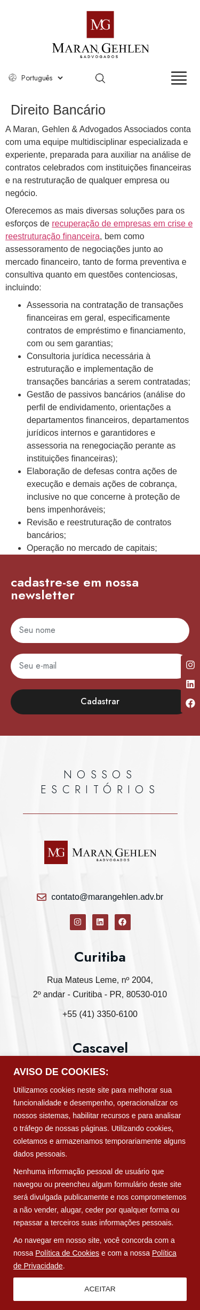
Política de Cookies (67, 1253)
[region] (100, 1183)
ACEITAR (100, 1289)
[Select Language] (42, 78)
